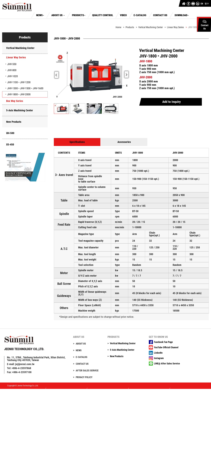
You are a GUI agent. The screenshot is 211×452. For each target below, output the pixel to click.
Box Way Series (14, 101)
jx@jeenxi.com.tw (24, 364)
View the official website (25, 412)
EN (202, 3)
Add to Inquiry (171, 102)
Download (182, 15)
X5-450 (10, 144)
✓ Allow (4, 395)
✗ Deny (3, 397)
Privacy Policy (84, 377)
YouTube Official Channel (166, 347)
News (40, 15)
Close (3, 390)
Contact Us (160, 15)
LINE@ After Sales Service (167, 363)
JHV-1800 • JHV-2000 (19, 94)
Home (118, 27)
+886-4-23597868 (21, 368)
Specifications (77, 142)
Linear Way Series (16, 57)
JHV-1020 (12, 76)
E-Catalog (140, 15)
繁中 (207, 3)
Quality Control (102, 15)
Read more (6, 412)
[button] (126, 74)
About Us (58, 15)
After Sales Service (87, 370)
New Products (13, 121)
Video (123, 15)
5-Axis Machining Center (19, 110)
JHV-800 (11, 70)
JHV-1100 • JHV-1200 (19, 82)
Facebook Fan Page (163, 342)
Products (78, 15)
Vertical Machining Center (20, 48)
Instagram (159, 358)
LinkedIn (158, 353)
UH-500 (10, 133)
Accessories (124, 142)
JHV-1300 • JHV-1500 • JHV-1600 (25, 88)
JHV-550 (11, 64)
